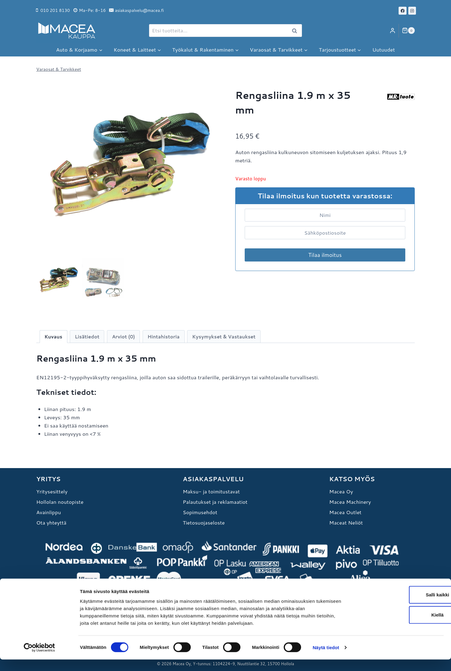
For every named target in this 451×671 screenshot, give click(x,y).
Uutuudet (383, 49)
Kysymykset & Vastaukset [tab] (224, 336)
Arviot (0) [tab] (123, 336)
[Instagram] (412, 11)
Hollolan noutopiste (59, 501)
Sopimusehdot (200, 512)
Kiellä (400, 626)
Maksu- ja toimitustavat (211, 491)
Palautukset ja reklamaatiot (215, 501)
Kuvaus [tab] (53, 336)
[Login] (392, 30)
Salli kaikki (400, 606)
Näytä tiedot (326, 659)
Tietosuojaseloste (204, 522)
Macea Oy (341, 491)
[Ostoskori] (408, 30)
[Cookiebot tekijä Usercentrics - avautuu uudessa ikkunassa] (39, 659)
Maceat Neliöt (346, 522)
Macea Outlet (345, 512)
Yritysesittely (52, 491)
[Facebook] (403, 11)
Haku (296, 31)
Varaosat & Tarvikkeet (58, 69)
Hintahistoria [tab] (163, 336)
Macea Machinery (350, 501)
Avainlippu (48, 512)
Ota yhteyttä (51, 522)
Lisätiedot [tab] (87, 336)
